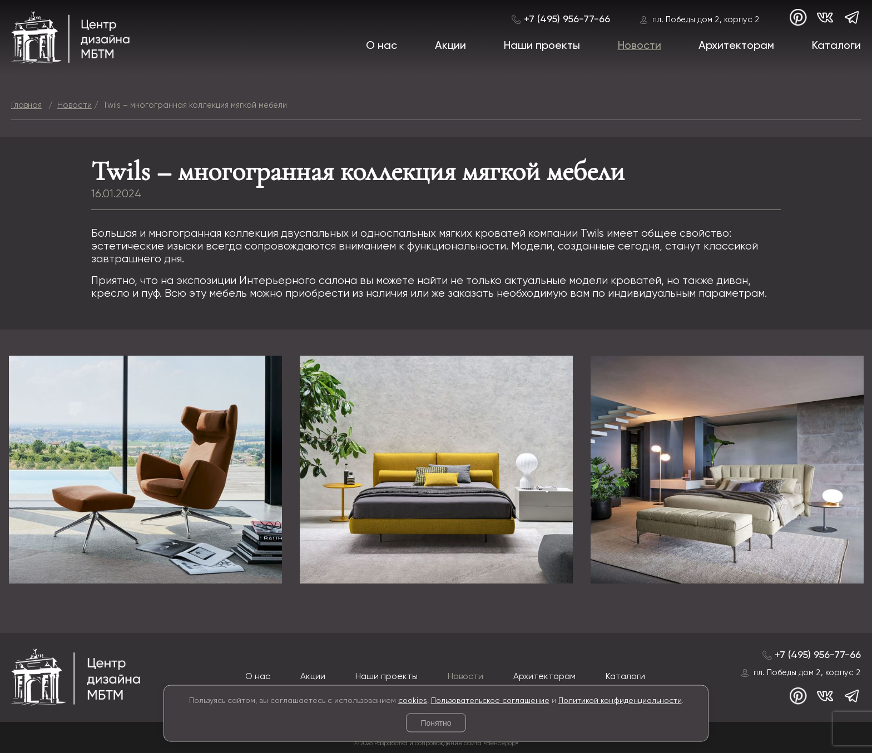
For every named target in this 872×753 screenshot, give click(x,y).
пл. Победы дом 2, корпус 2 (706, 20)
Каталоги (836, 46)
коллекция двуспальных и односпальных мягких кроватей (375, 233)
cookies (412, 700)
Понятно (435, 723)
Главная (26, 105)
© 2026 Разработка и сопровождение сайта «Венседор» (436, 743)
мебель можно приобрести (279, 293)
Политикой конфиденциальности (620, 700)
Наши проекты (542, 46)
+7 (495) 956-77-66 (567, 19)
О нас (381, 46)
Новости (639, 46)
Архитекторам (736, 46)
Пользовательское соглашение (490, 700)
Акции (450, 46)
